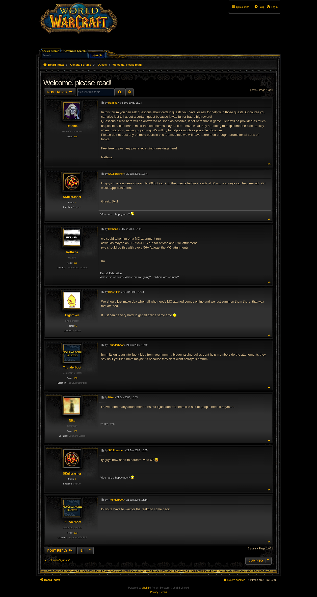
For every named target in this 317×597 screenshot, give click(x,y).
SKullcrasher (72, 197)
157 (75, 431)
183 (75, 378)
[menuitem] (272, 7)
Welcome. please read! (127, 64)
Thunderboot (72, 367)
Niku (72, 420)
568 (75, 136)
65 (75, 326)
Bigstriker (72, 315)
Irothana (72, 252)
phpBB (145, 587)
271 (75, 263)
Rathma (72, 126)
